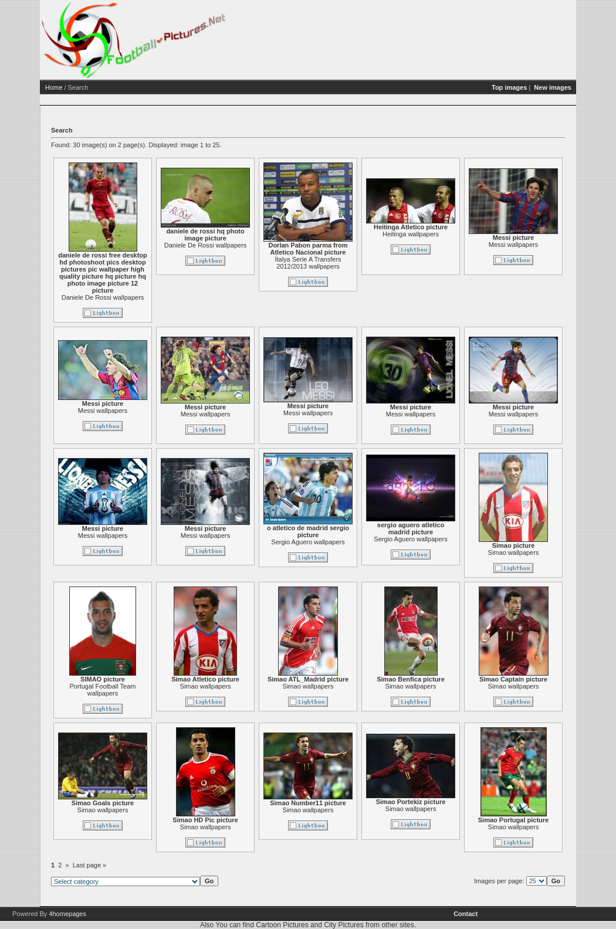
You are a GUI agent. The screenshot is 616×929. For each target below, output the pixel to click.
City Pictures (343, 925)
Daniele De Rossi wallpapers (148, 297)
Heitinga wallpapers (456, 234)
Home (98, 87)
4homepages (67, 913)
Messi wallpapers (558, 244)
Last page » (135, 865)
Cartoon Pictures (282, 925)
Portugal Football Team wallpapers (148, 690)
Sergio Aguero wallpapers (353, 541)
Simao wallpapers (558, 552)
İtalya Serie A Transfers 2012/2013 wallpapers (353, 263)
